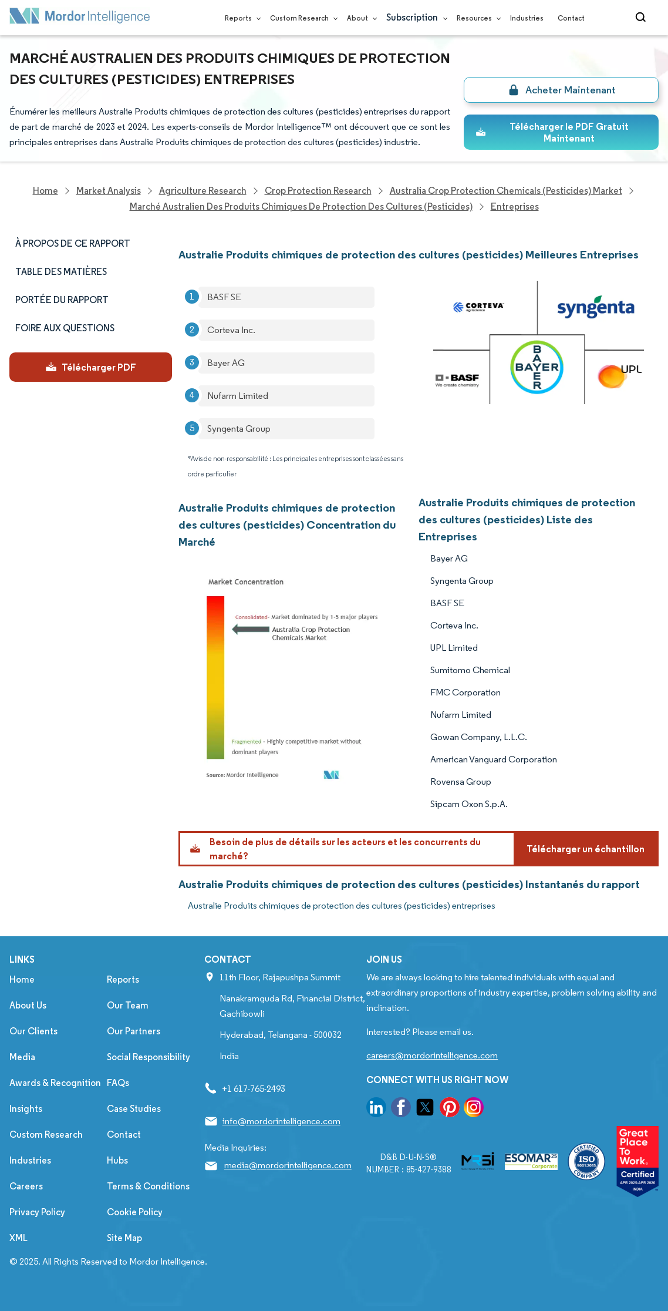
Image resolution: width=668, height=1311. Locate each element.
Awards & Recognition (55, 1082)
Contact (571, 18)
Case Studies (134, 1108)
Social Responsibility (148, 1057)
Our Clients (33, 1031)
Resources (476, 18)
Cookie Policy (135, 1212)
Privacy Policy (37, 1212)
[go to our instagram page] (474, 1109)
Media (22, 1057)
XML (18, 1237)
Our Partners (133, 1031)
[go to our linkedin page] (376, 1109)
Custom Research (301, 18)
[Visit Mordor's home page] (79, 18)
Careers (26, 1186)
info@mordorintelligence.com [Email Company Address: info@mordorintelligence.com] (281, 1121)
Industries (527, 18)
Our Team (128, 1005)
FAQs (118, 1082)
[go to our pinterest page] (450, 1109)
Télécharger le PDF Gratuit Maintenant (551, 132)
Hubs (117, 1160)
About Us (27, 1005)
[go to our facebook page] (401, 1109)
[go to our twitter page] (425, 1109)
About (359, 18)
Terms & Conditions (148, 1186)
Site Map (124, 1237)
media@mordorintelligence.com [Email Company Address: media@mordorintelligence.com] (288, 1165)
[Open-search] (642, 17)
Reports (240, 18)
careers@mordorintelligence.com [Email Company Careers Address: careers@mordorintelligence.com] (432, 1055)
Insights (25, 1108)
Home (22, 979)
